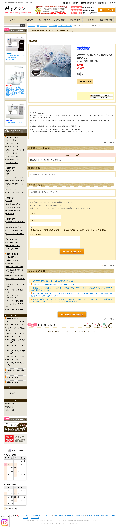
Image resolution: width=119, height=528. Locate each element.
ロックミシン (11, 189)
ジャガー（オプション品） (16, 356)
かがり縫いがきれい (13, 263)
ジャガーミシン (12, 153)
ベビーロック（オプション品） (15, 364)
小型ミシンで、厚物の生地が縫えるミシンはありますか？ (54, 286)
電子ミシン (10, 174)
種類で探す (11, 168)
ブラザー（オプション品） (16, 324)
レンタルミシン (90, 20)
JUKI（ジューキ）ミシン (15, 150)
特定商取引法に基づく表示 (102, 516)
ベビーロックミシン (13, 159)
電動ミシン (10, 171)
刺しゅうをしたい (13, 245)
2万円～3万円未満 (13, 204)
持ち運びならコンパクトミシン (15, 285)
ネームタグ (10, 393)
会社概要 (89, 516)
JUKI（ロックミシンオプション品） (15, 352)
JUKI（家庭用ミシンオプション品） (15, 341)
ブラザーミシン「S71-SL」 (15, 123)
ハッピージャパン (13, 156)
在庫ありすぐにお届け (14, 309)
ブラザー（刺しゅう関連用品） (15, 329)
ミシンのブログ (44, 20)
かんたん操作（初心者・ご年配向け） (15, 271)
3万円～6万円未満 (13, 207)
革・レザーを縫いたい (14, 230)
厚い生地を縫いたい (13, 227)
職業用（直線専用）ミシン (15, 185)
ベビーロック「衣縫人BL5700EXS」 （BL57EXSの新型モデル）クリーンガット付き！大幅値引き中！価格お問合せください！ (15, 91)
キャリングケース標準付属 (15, 305)
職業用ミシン (11, 407)
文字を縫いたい (12, 242)
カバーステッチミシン (14, 192)
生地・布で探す (12, 382)
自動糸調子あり (12, 257)
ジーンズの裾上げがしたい (15, 234)
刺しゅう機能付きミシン (15, 180)
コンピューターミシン (14, 177)
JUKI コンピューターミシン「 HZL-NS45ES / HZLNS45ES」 (15, 57)
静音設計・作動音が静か (15, 275)
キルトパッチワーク (13, 249)
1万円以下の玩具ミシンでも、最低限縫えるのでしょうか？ (55, 283)
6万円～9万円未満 (13, 210)
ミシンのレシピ (46, 516)
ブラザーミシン (12, 143)
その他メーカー (12, 162)
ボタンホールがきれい (14, 266)
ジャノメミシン (12, 146)
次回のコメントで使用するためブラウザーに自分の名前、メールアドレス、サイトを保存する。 (69, 232)
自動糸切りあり (12, 260)
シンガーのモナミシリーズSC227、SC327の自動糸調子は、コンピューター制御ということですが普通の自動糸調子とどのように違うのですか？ (71, 296)
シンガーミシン (12, 140)
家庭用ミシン (11, 403)
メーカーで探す (12, 137)
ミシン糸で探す (12, 377)
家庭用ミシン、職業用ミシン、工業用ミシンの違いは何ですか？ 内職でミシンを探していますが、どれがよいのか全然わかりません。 (71, 290)
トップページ (13, 20)
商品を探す (29, 20)
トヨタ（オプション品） (15, 359)
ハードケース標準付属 (14, 301)
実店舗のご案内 (106, 20)
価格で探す (11, 198)
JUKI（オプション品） (14, 336)
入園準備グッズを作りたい (15, 222)
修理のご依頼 (75, 20)
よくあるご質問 (59, 20)
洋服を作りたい (12, 239)
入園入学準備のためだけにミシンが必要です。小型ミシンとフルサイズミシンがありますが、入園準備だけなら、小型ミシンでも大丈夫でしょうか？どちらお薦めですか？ (71, 302)
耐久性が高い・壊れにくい (15, 279)
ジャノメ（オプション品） (16, 333)
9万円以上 (10, 213)
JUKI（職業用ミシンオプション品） (15, 346)
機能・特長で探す (13, 254)
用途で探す (11, 219)
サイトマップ (35, 518)
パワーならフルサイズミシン (15, 291)
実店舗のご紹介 (79, 516)
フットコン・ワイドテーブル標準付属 (15, 296)
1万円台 (9, 200)
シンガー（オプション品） (16, 321)
